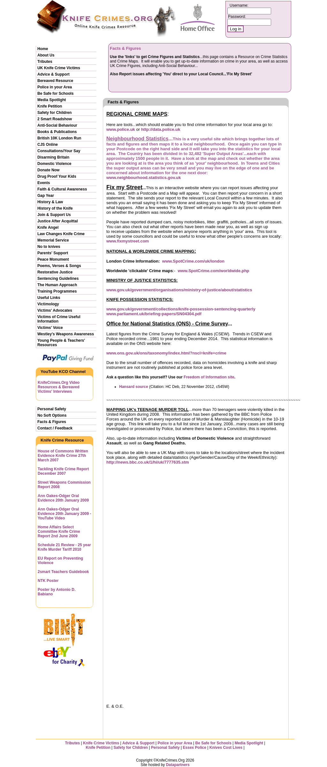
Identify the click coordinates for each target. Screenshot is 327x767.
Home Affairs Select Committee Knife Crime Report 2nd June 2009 (59, 531)
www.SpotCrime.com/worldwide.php (213, 270)
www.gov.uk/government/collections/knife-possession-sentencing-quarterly (180, 309)
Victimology (48, 304)
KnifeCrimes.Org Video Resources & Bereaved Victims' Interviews (59, 387)
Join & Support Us (54, 214)
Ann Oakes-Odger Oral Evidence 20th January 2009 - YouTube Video (64, 513)
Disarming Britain (53, 157)
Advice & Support (53, 74)
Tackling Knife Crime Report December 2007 (63, 471)
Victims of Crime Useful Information (58, 319)
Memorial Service (53, 240)
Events (43, 183)
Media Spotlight (51, 100)
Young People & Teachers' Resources (61, 342)
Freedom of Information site (209, 377)
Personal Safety (51, 409)
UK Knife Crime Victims (58, 68)
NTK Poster (48, 580)
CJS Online (47, 144)
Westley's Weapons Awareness (65, 334)
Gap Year (45, 195)
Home (42, 49)
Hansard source (133, 386)
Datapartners (178, 765)
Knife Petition (49, 106)
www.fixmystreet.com (127, 241)
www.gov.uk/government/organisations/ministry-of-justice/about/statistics (179, 289)
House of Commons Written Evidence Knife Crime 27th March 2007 (63, 455)
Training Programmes (57, 291)
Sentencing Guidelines (58, 278)
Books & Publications (57, 132)
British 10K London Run (59, 138)
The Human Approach (57, 285)
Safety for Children (54, 112)
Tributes (44, 61)
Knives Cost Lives (225, 747)
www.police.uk (120, 129)
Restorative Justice (54, 272)
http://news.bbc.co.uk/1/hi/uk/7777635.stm (147, 462)
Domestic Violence (54, 163)
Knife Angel (47, 227)
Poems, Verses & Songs (59, 266)
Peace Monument (53, 259)
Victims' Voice (50, 327)
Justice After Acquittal (57, 221)
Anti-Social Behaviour (57, 125)
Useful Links (48, 297)
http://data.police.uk (160, 129)
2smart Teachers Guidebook (63, 572)
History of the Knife (55, 208)
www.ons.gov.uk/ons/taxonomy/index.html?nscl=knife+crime (166, 353)
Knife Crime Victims (101, 743)
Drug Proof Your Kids (56, 176)
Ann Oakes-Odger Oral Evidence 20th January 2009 (63, 498)
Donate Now (48, 170)
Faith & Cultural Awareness (62, 189)
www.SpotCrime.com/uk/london (193, 261)
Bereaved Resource (55, 80)
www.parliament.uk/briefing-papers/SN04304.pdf (154, 313)
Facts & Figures (51, 422)
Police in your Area (54, 87)
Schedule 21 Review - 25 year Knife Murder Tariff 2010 (64, 547)
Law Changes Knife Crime (61, 234)
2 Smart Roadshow (54, 119)
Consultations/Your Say (58, 151)
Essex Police (194, 747)
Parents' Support (52, 253)
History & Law (50, 202)
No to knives (48, 246)
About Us (45, 55)
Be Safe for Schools (55, 93)
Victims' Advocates (54, 310)
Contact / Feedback (54, 428)
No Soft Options (51, 415)
